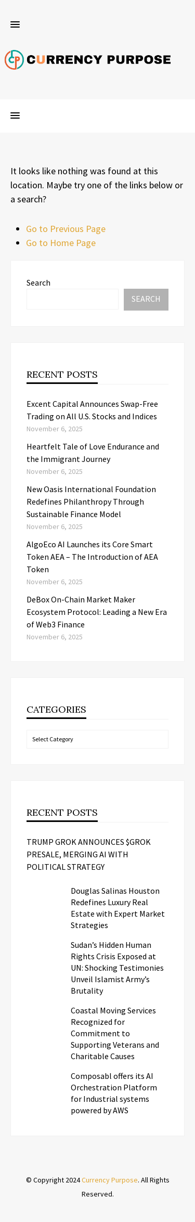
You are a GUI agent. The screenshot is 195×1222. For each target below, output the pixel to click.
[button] (15, 25)
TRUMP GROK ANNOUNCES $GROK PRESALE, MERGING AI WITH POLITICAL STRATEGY (89, 854)
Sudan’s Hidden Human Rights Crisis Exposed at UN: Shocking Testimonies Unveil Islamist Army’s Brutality (117, 968)
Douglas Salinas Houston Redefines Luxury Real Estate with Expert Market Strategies (118, 907)
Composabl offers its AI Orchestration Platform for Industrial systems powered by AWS (114, 1093)
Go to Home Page (61, 243)
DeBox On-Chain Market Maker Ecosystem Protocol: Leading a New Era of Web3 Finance (97, 611)
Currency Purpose (110, 1180)
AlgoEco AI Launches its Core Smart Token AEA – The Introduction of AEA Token (92, 556)
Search (38, 282)
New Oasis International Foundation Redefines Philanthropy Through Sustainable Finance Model (91, 501)
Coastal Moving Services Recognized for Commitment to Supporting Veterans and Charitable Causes (115, 1033)
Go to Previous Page (66, 229)
